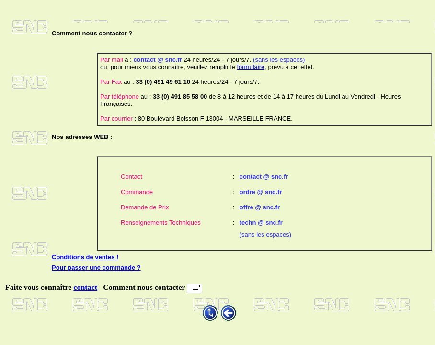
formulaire (250, 66)
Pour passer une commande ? (96, 267)
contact (85, 287)
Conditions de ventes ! (85, 257)
